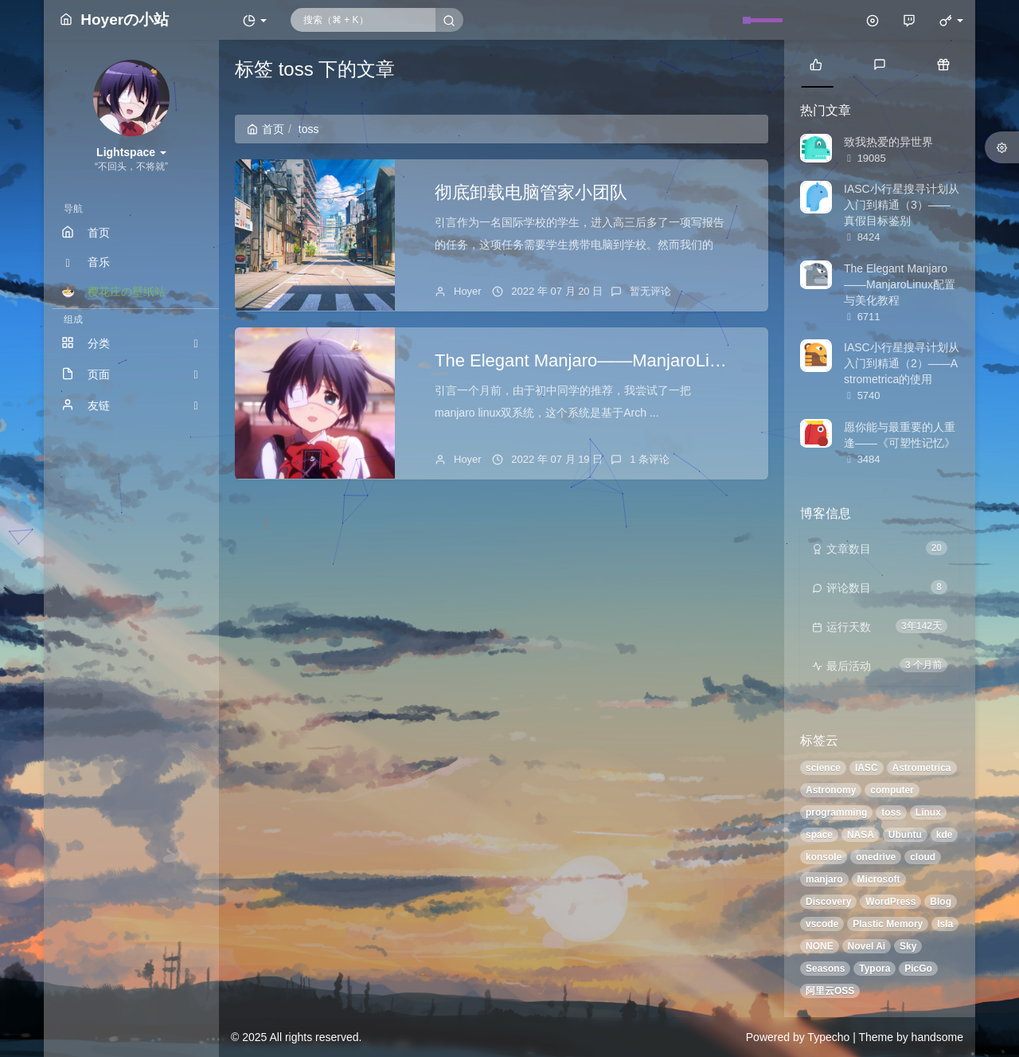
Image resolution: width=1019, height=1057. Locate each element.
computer (892, 790)
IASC (866, 767)
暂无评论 (650, 291)
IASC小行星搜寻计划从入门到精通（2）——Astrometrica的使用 (901, 363)
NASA (860, 834)
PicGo (918, 968)
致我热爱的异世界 (888, 141)
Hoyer (468, 291)
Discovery (828, 901)
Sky (908, 946)
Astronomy (831, 790)
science (823, 767)
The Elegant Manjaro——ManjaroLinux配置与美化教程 (647, 360)
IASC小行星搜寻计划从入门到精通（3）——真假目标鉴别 (901, 204)
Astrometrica (921, 767)
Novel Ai (867, 946)
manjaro (824, 879)
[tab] (816, 64)
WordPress (890, 901)
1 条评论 (650, 459)
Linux (928, 812)
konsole (823, 857)
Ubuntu (905, 834)
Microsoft (878, 879)
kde (944, 834)
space (819, 834)
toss (891, 812)
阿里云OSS (830, 990)
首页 (265, 129)
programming (836, 812)
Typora (874, 968)
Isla (945, 924)
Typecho (828, 1037)
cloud (922, 857)
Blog (940, 901)
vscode (822, 924)
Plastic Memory (888, 924)
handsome (937, 1037)
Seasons (825, 968)
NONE (820, 946)
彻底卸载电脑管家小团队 (531, 192)
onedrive (876, 857)
